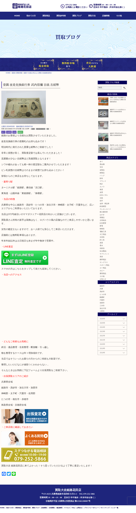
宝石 (101, 167)
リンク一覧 (114, 507)
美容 (101, 256)
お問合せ (79, 507)
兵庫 (101, 289)
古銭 (14, 132)
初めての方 (31, 15)
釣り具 (102, 240)
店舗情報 (106, 15)
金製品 (102, 170)
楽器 (101, 242)
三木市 (102, 305)
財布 (101, 178)
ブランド (103, 181)
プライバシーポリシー (91, 507)
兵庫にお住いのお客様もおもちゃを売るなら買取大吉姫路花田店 (118, 99)
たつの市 (103, 294)
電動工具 (103, 231)
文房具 (102, 237)
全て (3, 132)
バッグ (102, 175)
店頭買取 (44, 507)
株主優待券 (104, 212)
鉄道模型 (103, 206)
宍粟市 (102, 300)
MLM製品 (103, 251)
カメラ (102, 186)
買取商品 (46, 15)
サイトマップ (105, 507)
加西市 (102, 303)
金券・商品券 (104, 203)
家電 (101, 226)
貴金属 (102, 164)
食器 (101, 189)
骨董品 (102, 217)
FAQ (73, 507)
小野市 (102, 311)
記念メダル (104, 195)
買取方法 (92, 15)
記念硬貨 (103, 223)
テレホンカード (105, 209)
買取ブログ (77, 15)
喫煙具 (102, 229)
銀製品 (102, 173)
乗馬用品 (103, 273)
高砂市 (102, 291)
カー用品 (103, 268)
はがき (102, 214)
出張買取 (52, 507)
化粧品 (102, 248)
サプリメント (104, 254)
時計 (101, 184)
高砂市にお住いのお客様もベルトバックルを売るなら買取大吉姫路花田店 (118, 147)
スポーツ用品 (104, 265)
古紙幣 (9, 132)
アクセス (67, 507)
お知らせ (103, 279)
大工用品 (103, 234)
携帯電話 (103, 259)
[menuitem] (17, 15)
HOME (17, 15)
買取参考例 (61, 15)
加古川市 (103, 308)
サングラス (104, 262)
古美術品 (103, 220)
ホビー (102, 270)
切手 (101, 201)
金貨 (101, 192)
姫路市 (20, 132)
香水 (101, 245)
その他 (119, 15)
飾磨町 (102, 297)
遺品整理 (59, 507)
